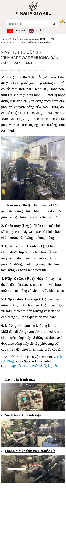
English (36, 30)
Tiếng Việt (16, 30)
